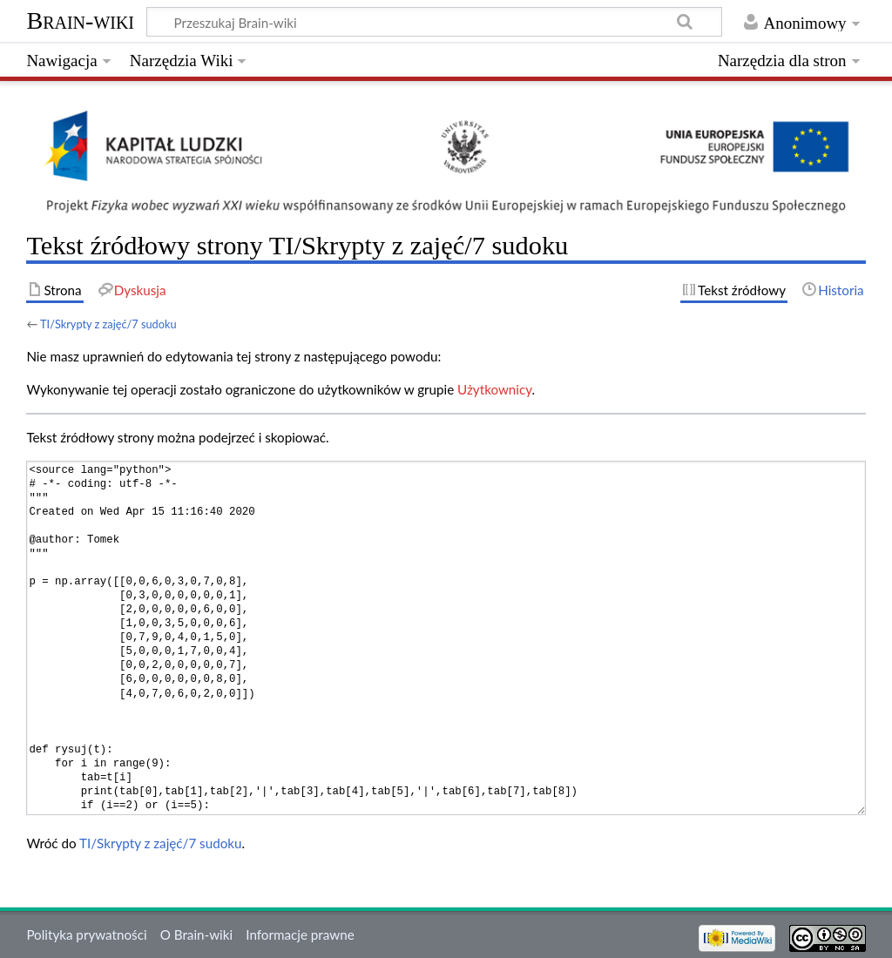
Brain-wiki (80, 20)
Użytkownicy (494, 389)
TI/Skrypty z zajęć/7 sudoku (108, 324)
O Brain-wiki (196, 934)
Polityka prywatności (86, 934)
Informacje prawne (300, 934)
